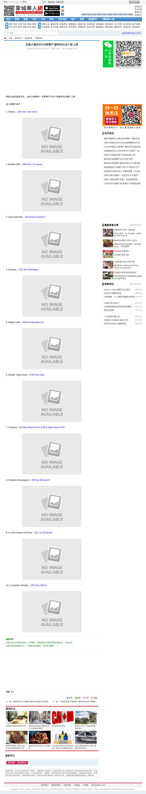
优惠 (110, 14)
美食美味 (63, 24)
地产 (73, 19)
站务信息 (67, 785)
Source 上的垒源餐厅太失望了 (117, 289)
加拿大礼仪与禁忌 (59, 726)
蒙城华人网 (5, 38)
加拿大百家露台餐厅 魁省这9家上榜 (119, 155)
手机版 (77, 785)
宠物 (25, 27)
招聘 (10, 24)
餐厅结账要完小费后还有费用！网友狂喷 (122, 138)
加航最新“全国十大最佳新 (124, 230)
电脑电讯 (73, 24)
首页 (8, 19)
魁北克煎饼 (109, 310)
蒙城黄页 (93, 19)
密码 (24, 2)
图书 (15, 27)
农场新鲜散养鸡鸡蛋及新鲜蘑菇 (118, 306)
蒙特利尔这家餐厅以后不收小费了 (119, 159)
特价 (52, 19)
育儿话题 (54, 27)
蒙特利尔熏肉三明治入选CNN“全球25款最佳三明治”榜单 (15, 748)
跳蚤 (26, 19)
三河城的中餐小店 (112, 316)
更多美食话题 (135, 284)
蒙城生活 (18, 38)
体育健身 (100, 24)
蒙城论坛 (138, 12)
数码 (29, 24)
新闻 (17, 19)
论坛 (34, 19)
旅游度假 (136, 27)
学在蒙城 (45, 27)
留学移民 (73, 27)
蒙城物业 (100, 27)
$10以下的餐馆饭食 (112, 293)
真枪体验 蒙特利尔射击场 (15, 726)
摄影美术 (118, 27)
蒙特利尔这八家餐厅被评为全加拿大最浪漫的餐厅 (33, 701)
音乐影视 (127, 24)
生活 (43, 19)
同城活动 (127, 27)
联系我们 (138, 7)
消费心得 (45, 24)
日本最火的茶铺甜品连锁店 (125, 272)
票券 (20, 27)
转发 (70, 698)
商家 (82, 19)
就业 (99, 14)
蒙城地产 (138, 15)
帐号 (6, 2)
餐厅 (12, 692)
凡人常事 (118, 24)
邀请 (79, 698)
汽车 (25, 24)
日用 (20, 24)
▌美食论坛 (108, 284)
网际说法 (63, 27)
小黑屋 (85, 785)
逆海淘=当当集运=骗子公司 (116, 320)
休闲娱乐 (109, 24)
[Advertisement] (38, 70)
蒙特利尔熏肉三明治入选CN (125, 240)
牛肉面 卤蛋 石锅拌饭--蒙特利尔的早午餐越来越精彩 (81, 701)
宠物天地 (82, 24)
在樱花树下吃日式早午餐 (124, 262)
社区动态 (62, 19)
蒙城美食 (28, 38)
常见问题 (138, 9)
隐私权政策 (56, 785)
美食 (115, 14)
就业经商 (91, 27)
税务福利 (109, 27)
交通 (120, 14)
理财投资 (82, 27)
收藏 (95, 698)
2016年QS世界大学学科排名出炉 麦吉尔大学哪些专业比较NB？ (63, 748)
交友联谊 (91, 24)
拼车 (29, 27)
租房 (84, 14)
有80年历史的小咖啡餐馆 (115, 323)
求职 (15, 24)
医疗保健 (136, 24)
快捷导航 (133, 2)
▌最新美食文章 (111, 225)
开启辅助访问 (141, 2)
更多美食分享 (135, 225)
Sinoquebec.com (98, 785)
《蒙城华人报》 (108, 19)
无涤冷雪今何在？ (112, 303)
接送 (130, 14)
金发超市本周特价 (121, 251)
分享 (87, 698)
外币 (10, 27)
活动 (105, 14)
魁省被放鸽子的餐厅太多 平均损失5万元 (121, 167)
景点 (125, 14)
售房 (89, 14)
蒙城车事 (54, 24)
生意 (94, 14)
